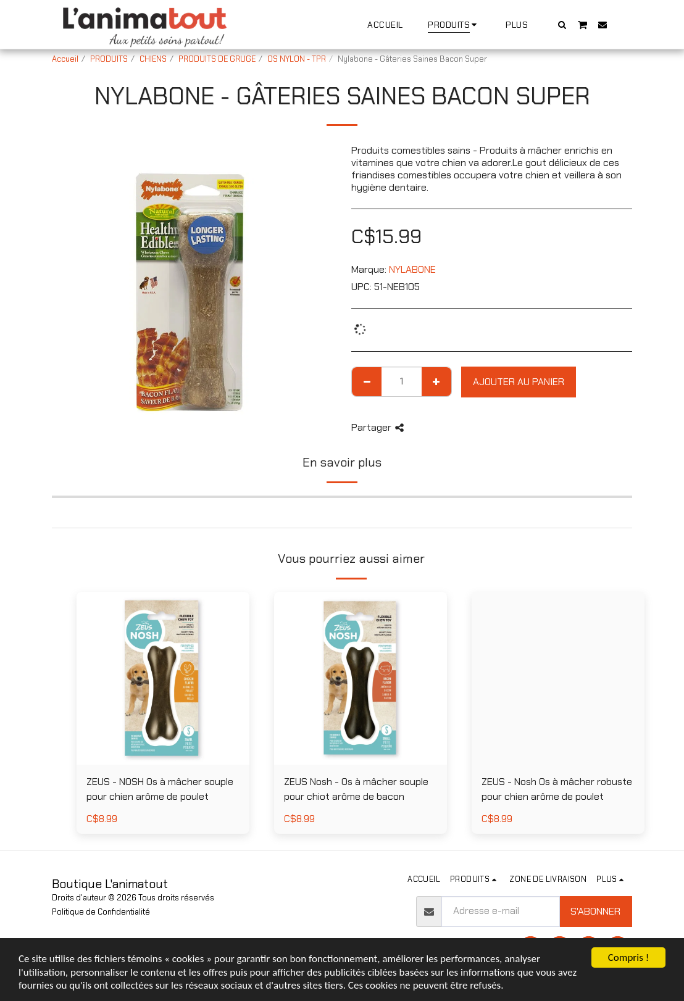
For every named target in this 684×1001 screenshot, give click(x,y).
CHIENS (153, 59)
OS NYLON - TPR (296, 59)
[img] (360, 678)
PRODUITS (109, 59)
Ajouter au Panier (518, 381)
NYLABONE (412, 269)
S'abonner (595, 911)
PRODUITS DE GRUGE (217, 59)
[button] (562, 24)
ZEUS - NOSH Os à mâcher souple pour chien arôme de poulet (159, 789)
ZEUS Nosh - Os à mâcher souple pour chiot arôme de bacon (356, 789)
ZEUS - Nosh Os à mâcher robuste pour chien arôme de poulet (557, 789)
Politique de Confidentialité (101, 912)
